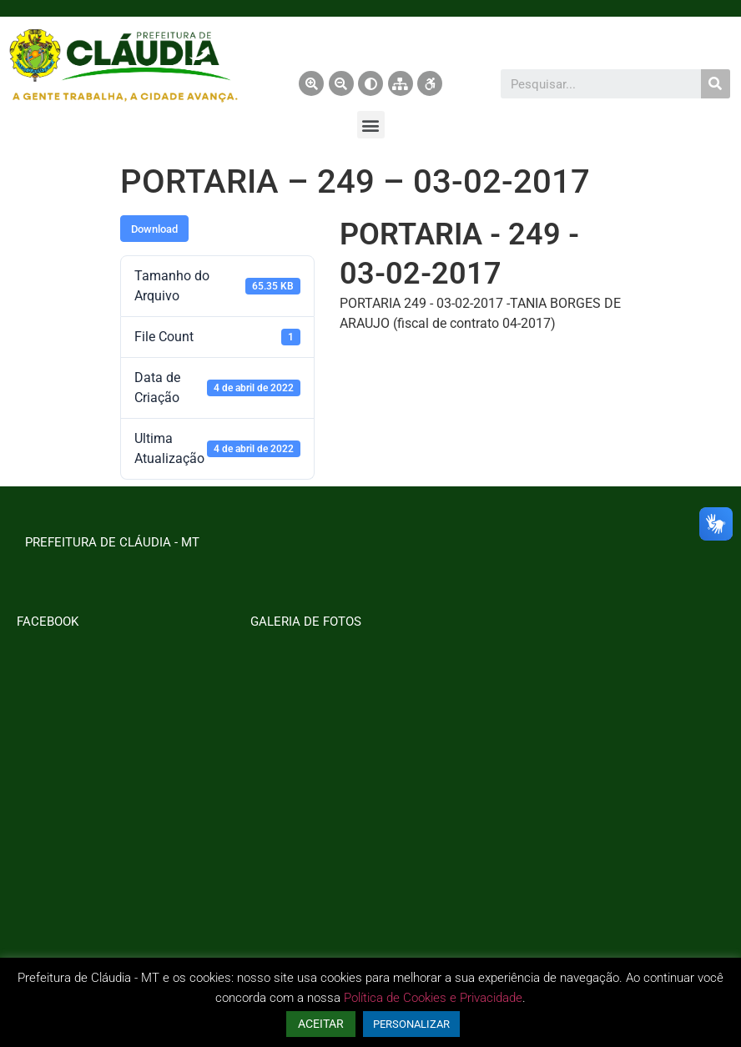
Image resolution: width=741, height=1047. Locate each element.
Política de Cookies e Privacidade (433, 997)
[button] (371, 124)
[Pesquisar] (715, 83)
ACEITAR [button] (321, 1023)
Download (154, 229)
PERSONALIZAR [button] (411, 1024)
